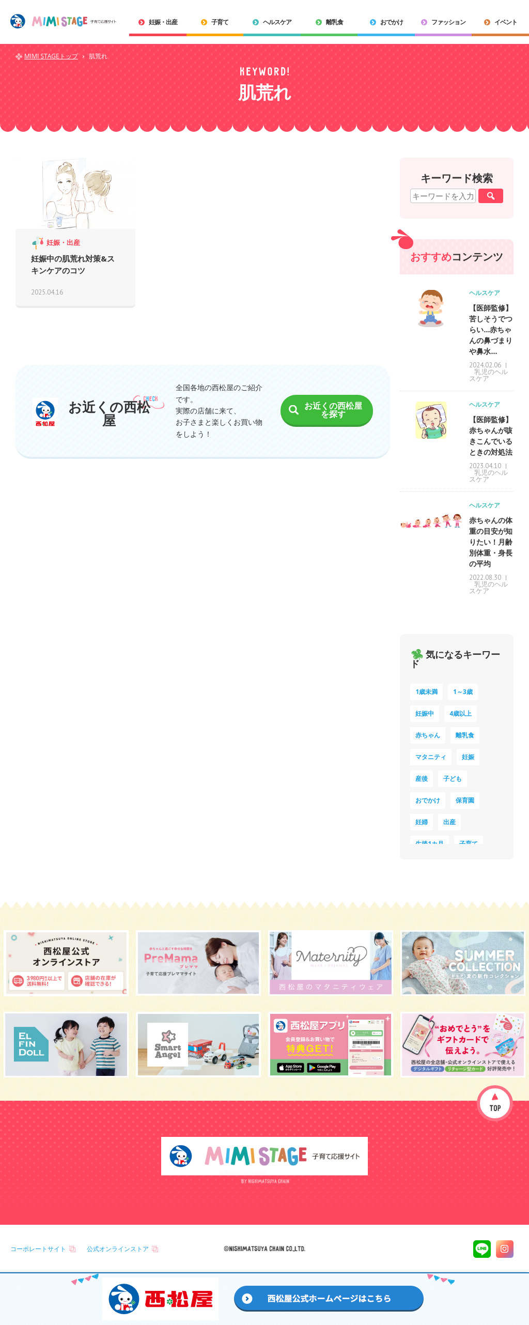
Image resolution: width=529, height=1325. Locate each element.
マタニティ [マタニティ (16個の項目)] (430, 756)
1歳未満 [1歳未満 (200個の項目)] (426, 691)
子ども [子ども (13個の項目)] (452, 778)
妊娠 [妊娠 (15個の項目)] (468, 756)
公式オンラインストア (118, 1248)
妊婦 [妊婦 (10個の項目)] (421, 822)
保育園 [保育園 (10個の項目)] (465, 800)
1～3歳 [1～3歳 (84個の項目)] (463, 691)
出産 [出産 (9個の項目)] (449, 822)
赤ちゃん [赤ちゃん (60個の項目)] (427, 735)
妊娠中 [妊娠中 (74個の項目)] (424, 713)
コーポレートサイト (38, 1248)
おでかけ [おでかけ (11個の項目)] (427, 800)
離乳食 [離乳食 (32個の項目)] (465, 735)
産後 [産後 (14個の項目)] (421, 778)
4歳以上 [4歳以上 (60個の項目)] (460, 713)
